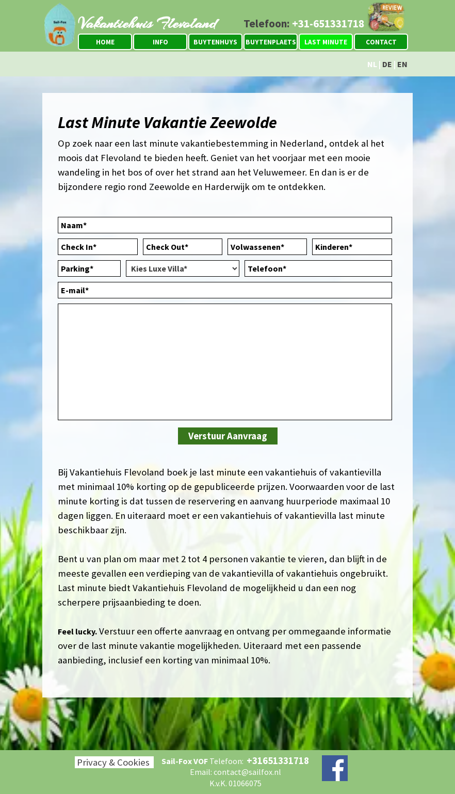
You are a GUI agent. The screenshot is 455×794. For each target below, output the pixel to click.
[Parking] (89, 268)
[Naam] (225, 225)
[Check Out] (182, 247)
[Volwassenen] (267, 247)
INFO (160, 42)
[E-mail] (225, 290)
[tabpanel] (299, 23)
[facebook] (335, 768)
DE (387, 64)
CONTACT (381, 42)
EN (402, 64)
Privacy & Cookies (113, 762)
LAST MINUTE (325, 42)
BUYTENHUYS (215, 42)
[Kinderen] (352, 247)
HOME (105, 42)
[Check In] (97, 247)
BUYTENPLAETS (271, 42)
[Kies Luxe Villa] (182, 268)
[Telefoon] (318, 268)
